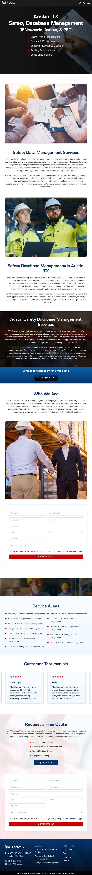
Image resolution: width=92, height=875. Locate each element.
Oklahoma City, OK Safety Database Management (64, 628)
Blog (64, 853)
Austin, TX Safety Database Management (25, 623)
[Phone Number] (84, 3)
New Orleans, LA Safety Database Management (64, 620)
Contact (66, 860)
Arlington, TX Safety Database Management (26, 613)
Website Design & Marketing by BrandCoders (58, 873)
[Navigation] (88, 3)
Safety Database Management (47, 862)
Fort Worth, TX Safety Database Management (21, 640)
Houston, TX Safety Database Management (26, 646)
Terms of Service (71, 551)
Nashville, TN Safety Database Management (68, 613)
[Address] (80, 3)
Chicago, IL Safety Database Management (25, 628)
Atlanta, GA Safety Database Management (25, 618)
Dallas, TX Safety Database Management (25, 633)
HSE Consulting (69, 849)
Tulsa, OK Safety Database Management (67, 642)
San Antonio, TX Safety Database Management (63, 636)
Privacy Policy (56, 551)
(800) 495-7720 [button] (46, 377)
